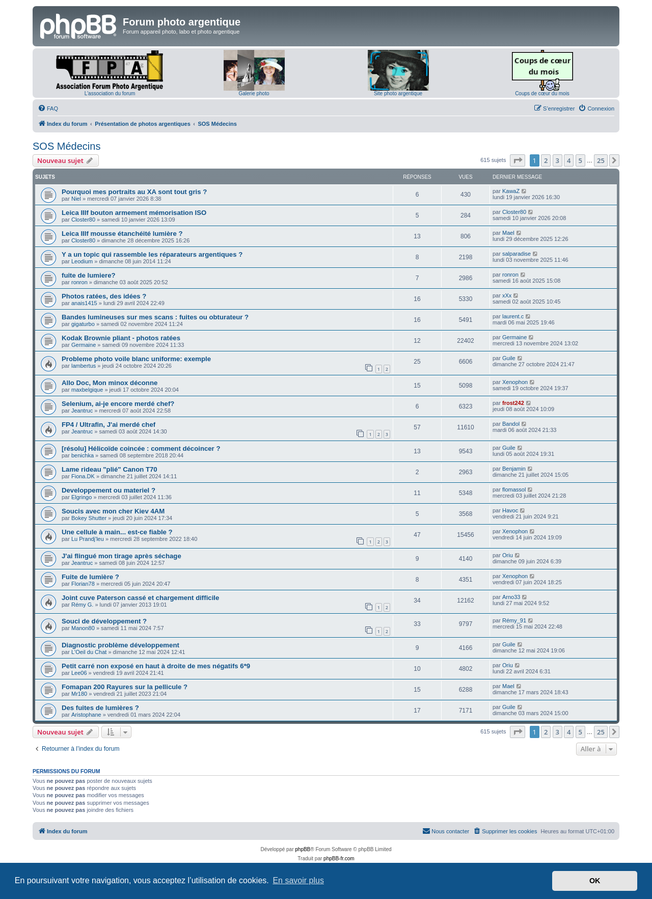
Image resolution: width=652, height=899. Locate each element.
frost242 (513, 403)
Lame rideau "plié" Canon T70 (109, 469)
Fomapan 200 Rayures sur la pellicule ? (124, 687)
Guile (508, 358)
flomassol (514, 489)
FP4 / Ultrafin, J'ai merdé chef (108, 424)
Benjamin (514, 469)
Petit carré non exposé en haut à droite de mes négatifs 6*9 (156, 666)
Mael (508, 233)
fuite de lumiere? (89, 275)
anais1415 (84, 303)
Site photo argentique (398, 93)
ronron (79, 282)
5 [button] (580, 160)
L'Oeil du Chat (88, 652)
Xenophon (515, 382)
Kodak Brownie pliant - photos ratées (121, 338)
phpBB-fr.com (339, 858)
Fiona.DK (83, 476)
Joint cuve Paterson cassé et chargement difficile (140, 598)
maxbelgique (87, 390)
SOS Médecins (66, 146)
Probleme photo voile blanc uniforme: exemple (136, 359)
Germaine (83, 345)
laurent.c (513, 316)
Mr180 (79, 694)
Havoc (510, 510)
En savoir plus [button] (298, 880)
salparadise (516, 254)
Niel (76, 199)
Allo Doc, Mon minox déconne (109, 383)
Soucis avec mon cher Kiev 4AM (113, 511)
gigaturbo (83, 324)
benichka (82, 455)
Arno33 (511, 597)
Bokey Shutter (88, 518)
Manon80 (83, 628)
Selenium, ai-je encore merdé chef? (118, 403)
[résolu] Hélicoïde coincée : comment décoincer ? (141, 448)
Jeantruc (82, 410)
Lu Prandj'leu (87, 539)
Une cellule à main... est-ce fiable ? (117, 532)
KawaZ (511, 191)
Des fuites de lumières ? (100, 708)
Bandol (511, 424)
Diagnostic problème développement (120, 645)
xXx (506, 295)
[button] (517, 160)
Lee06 (79, 673)
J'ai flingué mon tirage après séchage (121, 556)
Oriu (507, 555)
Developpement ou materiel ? (108, 490)
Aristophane (86, 715)
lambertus (83, 366)
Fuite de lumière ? (90, 577)
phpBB (302, 849)
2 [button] (546, 160)
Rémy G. (82, 605)
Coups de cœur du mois (542, 93)
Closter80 (83, 219)
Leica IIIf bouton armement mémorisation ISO (134, 212)
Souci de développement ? (104, 621)
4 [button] (568, 160)
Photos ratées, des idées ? (104, 296)
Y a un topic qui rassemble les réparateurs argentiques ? (152, 254)
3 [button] (557, 160)
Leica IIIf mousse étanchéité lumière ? (122, 233)
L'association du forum (110, 93)
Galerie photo (253, 93)
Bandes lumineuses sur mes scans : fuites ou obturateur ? (155, 317)
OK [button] (595, 881)
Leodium (82, 261)
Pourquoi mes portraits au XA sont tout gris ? (134, 192)
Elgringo (81, 497)
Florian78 (83, 584)
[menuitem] (48, 108)
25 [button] (601, 160)
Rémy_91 (514, 620)
